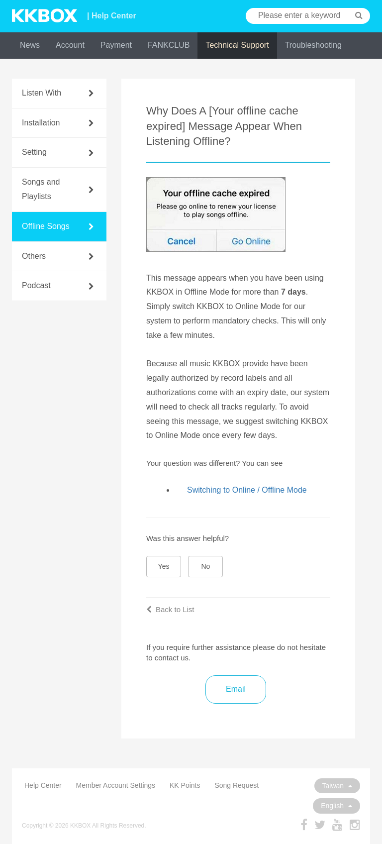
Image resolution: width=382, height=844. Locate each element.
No (205, 566)
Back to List (170, 609)
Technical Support (237, 45)
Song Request (236, 785)
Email (236, 689)
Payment (116, 45)
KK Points (185, 785)
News (30, 45)
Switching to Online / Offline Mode (247, 490)
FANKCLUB (169, 45)
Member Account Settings (116, 785)
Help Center (43, 785)
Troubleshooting (313, 45)
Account (70, 45)
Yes (164, 566)
